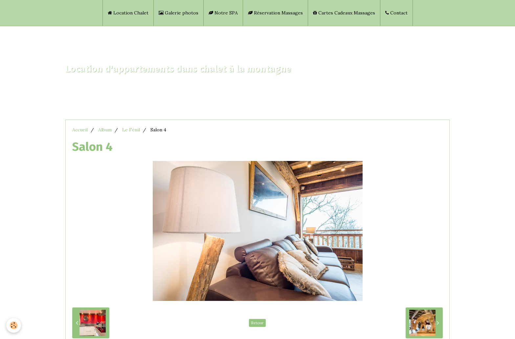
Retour (257, 322)
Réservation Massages (275, 13)
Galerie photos (178, 13)
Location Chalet (128, 13)
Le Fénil (131, 130)
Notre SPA (223, 13)
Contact (396, 13)
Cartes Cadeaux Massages (344, 13)
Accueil (80, 130)
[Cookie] (14, 325)
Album (105, 130)
